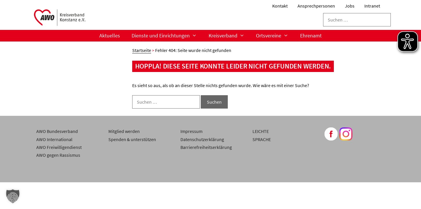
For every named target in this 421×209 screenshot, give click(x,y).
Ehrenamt (311, 35)
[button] (13, 196)
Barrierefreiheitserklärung (206, 147)
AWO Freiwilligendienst (59, 147)
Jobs (349, 6)
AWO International (54, 139)
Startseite (141, 50)
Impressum (191, 131)
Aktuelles (109, 35)
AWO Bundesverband (57, 131)
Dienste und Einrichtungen (167, 36)
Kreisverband (229, 36)
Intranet (372, 6)
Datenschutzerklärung (202, 139)
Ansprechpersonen (316, 6)
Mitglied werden (124, 131)
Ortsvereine (275, 36)
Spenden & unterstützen (132, 139)
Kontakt (280, 6)
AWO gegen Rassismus (58, 155)
